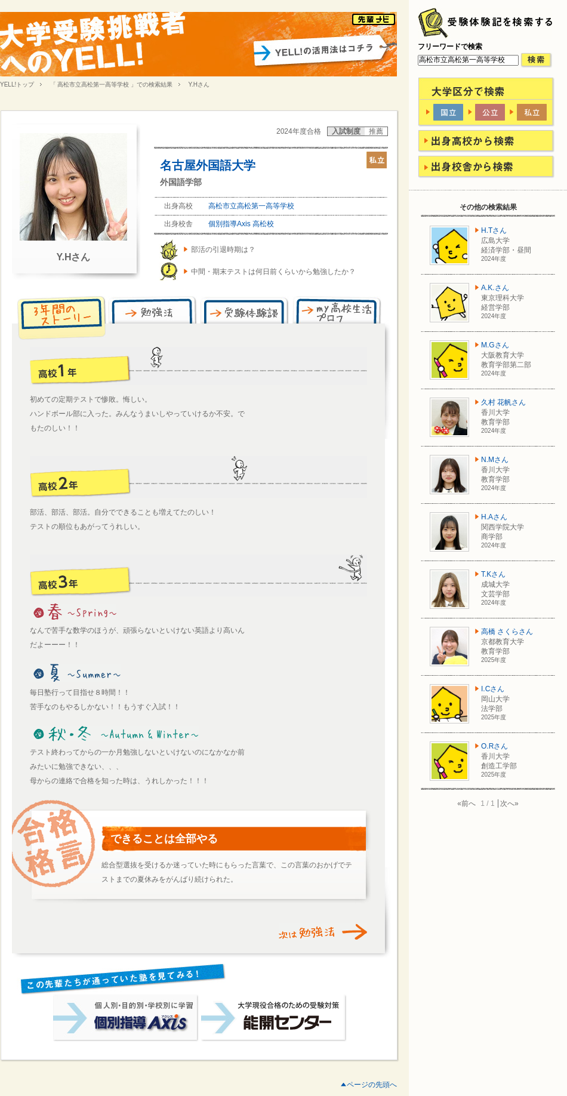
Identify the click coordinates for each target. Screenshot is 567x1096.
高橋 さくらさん (507, 631)
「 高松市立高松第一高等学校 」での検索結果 (111, 84)
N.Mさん (495, 459)
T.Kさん (493, 574)
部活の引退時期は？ (223, 249)
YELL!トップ (17, 84)
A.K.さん (495, 288)
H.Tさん (494, 230)
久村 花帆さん (503, 402)
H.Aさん (494, 517)
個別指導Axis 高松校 (241, 224)
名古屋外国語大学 (207, 165)
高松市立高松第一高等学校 (251, 206)
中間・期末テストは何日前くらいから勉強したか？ (273, 271)
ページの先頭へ (372, 1084)
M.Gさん (495, 345)
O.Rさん (494, 746)
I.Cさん (492, 689)
